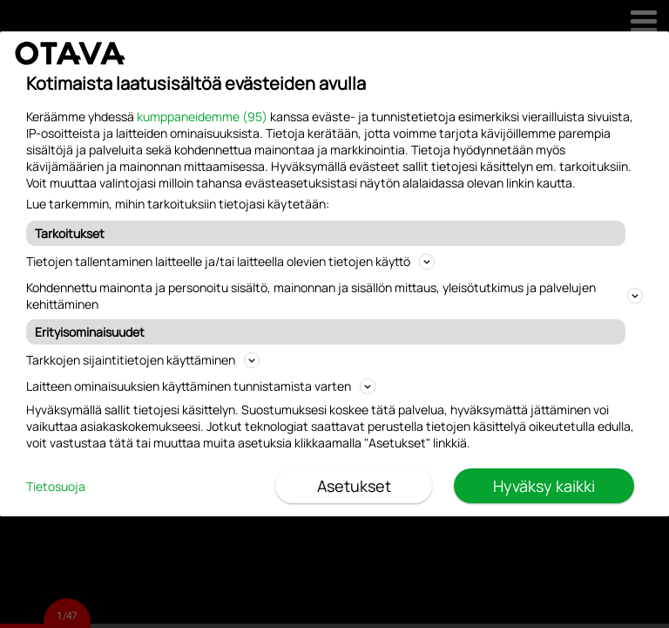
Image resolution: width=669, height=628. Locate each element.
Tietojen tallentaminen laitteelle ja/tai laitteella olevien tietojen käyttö (230, 261)
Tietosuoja (55, 486)
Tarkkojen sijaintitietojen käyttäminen (143, 360)
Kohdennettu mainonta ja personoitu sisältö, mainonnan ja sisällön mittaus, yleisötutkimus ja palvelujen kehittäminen (334, 295)
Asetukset (354, 485)
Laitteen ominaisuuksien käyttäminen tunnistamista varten (200, 386)
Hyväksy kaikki (544, 485)
